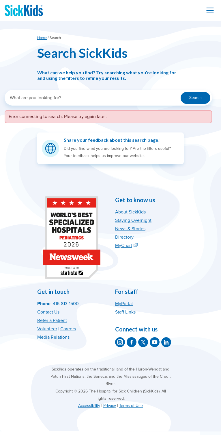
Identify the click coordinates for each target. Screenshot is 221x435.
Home (42, 38)
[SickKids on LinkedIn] (166, 342)
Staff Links (125, 312)
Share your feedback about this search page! (112, 140)
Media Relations (53, 337)
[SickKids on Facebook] (131, 342)
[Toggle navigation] (210, 10)
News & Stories (130, 229)
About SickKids (130, 212)
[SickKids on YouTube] (155, 342)
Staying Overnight (133, 220)
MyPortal (124, 304)
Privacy (109, 405)
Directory (124, 237)
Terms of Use (131, 405)
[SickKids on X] (143, 342)
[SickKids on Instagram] (120, 342)
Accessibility (89, 405)
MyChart (123, 245)
